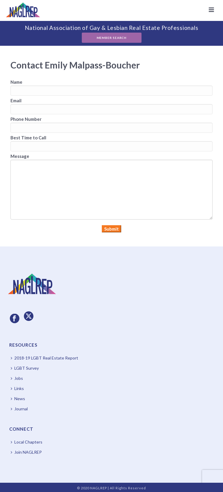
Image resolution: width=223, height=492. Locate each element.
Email (15, 100)
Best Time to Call (28, 137)
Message (19, 156)
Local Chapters (26, 441)
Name (16, 82)
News (18, 398)
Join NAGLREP (26, 452)
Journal (19, 408)
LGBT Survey (25, 368)
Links (17, 388)
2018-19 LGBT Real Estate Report (44, 357)
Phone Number (25, 119)
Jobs (17, 378)
